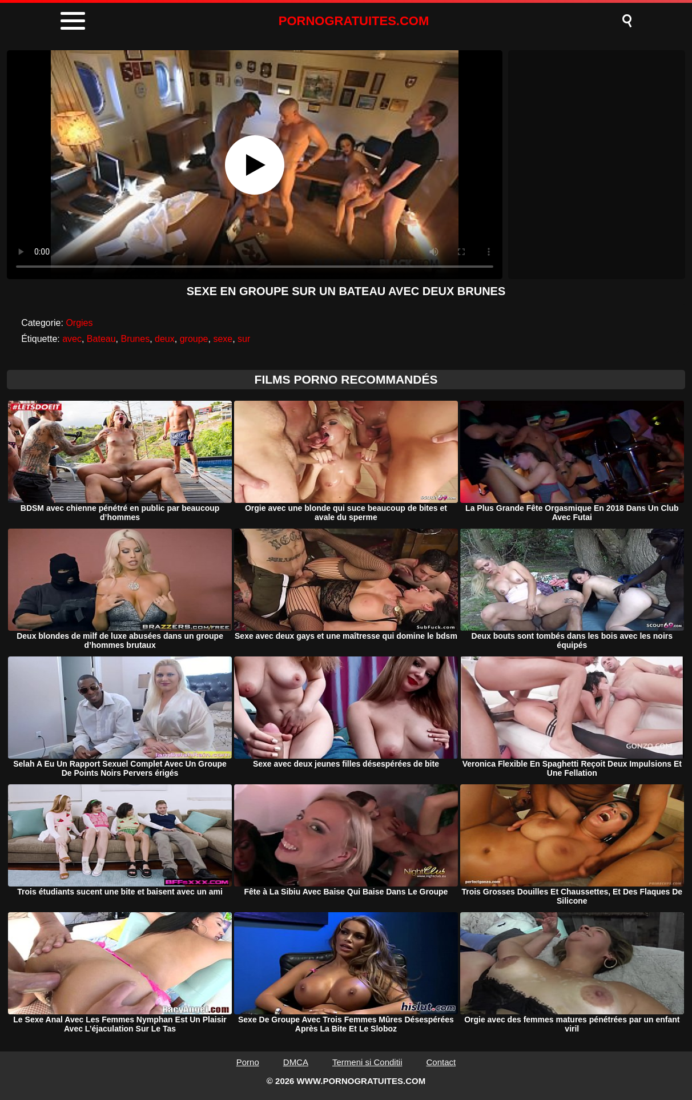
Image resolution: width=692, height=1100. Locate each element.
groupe (194, 339)
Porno (247, 1062)
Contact (441, 1062)
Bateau (101, 339)
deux (165, 339)
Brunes (135, 339)
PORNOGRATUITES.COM (354, 21)
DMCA (295, 1062)
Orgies (79, 323)
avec (72, 339)
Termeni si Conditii (367, 1062)
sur (244, 339)
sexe (222, 339)
